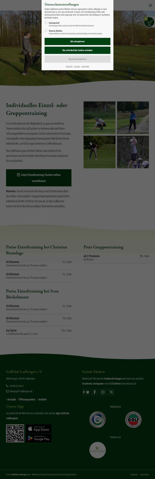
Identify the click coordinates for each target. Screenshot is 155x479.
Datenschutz (69, 66)
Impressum (77, 66)
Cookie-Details (85, 66)
